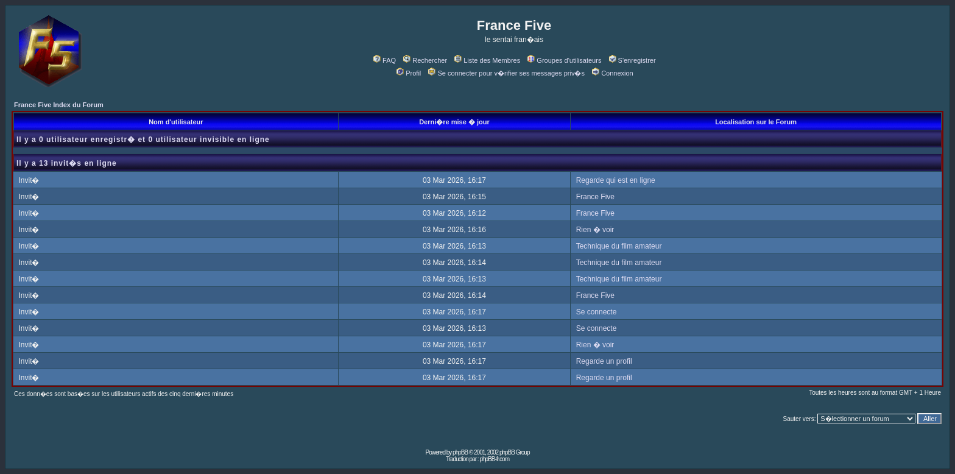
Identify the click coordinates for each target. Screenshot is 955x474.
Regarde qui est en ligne (615, 180)
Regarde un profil (604, 361)
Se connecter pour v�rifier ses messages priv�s (506, 73)
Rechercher (425, 60)
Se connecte (596, 312)
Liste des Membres (487, 60)
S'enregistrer (632, 60)
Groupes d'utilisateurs (564, 60)
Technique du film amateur (619, 246)
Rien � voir (595, 229)
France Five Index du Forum (59, 104)
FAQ (384, 60)
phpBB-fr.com (494, 459)
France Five (595, 197)
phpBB (460, 452)
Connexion (612, 73)
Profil (408, 73)
